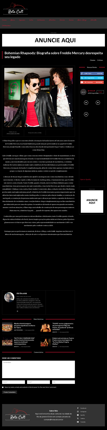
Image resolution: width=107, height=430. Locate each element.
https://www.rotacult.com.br (24, 296)
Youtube (82, 421)
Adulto (54, 331)
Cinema (92, 60)
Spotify (82, 414)
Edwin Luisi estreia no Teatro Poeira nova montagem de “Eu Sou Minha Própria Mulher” (63, 339)
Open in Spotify (85, 179)
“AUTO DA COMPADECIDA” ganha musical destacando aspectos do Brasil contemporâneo (24, 340)
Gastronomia (18, 328)
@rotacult (91, 91)
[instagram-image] (86, 102)
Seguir (100, 78)
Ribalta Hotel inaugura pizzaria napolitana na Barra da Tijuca (25, 324)
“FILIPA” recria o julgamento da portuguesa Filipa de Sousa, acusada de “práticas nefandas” (63, 326)
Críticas (100, 60)
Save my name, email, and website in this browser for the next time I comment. (31, 386)
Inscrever (99, 82)
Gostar (99, 73)
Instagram (83, 411)
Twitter (82, 418)
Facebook (83, 407)
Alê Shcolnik (22, 293)
